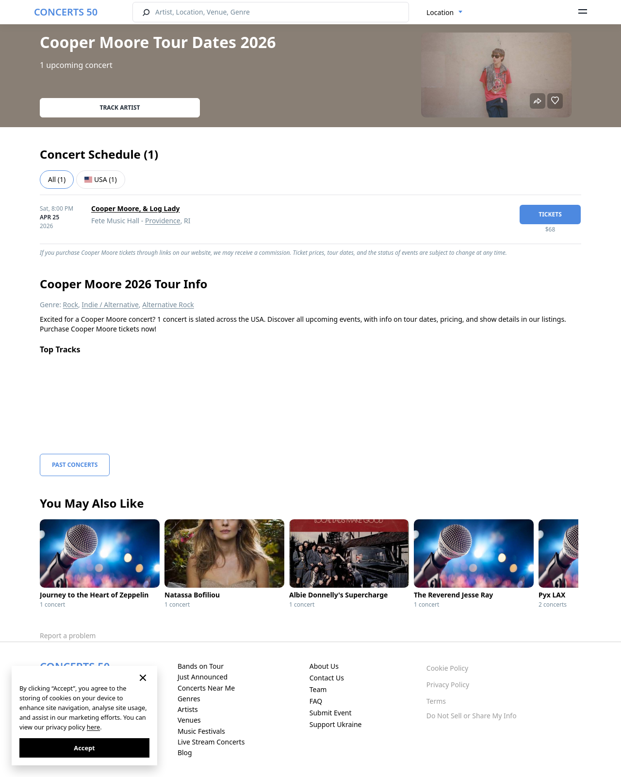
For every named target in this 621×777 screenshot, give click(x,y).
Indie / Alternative (110, 304)
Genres (189, 698)
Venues (189, 720)
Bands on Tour (201, 666)
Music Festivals (201, 731)
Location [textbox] (440, 12)
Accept (84, 748)
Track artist (120, 107)
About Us (324, 666)
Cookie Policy (447, 668)
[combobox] (445, 12)
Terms (436, 701)
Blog (185, 752)
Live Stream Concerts (211, 741)
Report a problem (68, 635)
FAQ (316, 701)
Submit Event (331, 712)
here (93, 727)
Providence (162, 220)
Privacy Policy (447, 684)
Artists (188, 709)
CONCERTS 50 (66, 11)
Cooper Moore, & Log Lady (135, 208)
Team (318, 689)
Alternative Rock (168, 304)
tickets (550, 214)
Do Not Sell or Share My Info (471, 715)
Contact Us (327, 677)
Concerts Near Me (206, 688)
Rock (70, 304)
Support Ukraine (336, 724)
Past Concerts (75, 465)
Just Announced (203, 676)
